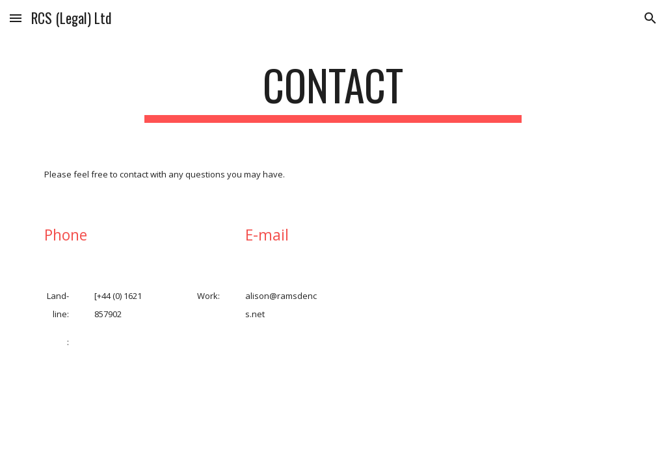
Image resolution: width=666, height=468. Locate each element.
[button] (15, 18)
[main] (332, 91)
